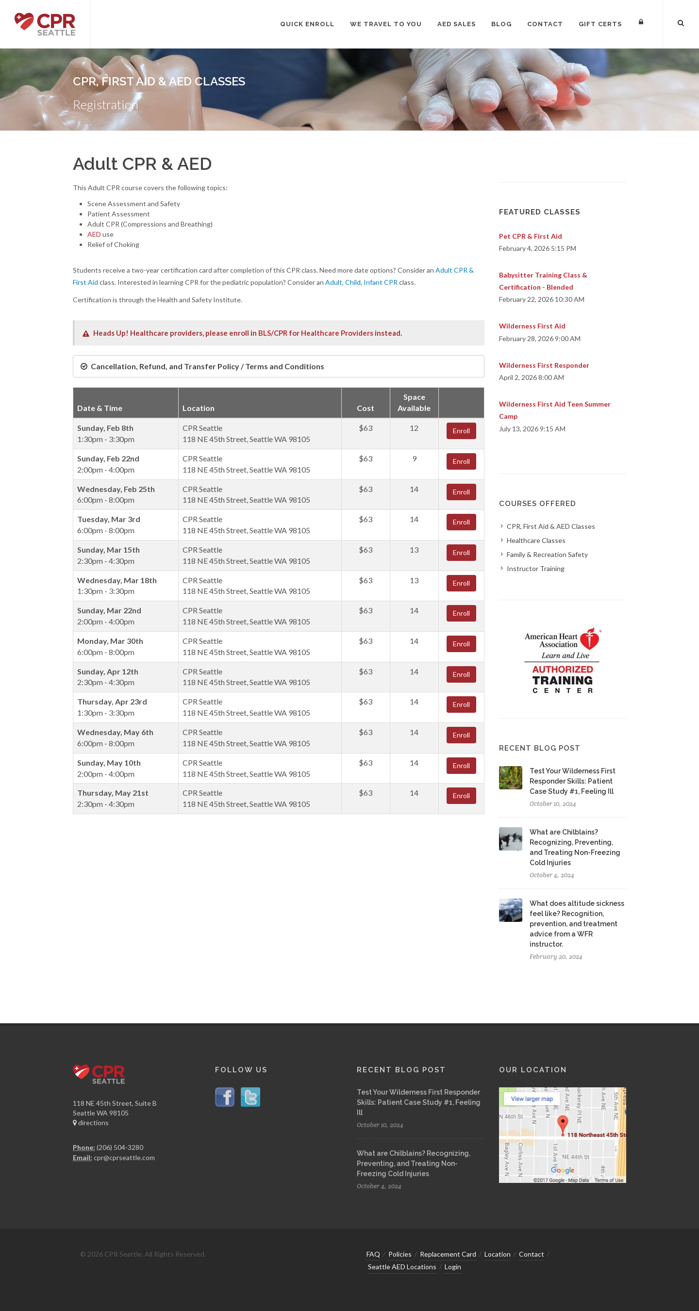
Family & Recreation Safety (547, 554)
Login (453, 1266)
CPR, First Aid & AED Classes (551, 526)
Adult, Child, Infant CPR (361, 282)
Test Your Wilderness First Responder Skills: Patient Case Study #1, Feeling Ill (573, 781)
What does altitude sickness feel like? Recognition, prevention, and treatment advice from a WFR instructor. (577, 924)
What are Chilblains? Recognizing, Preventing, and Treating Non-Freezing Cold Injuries (413, 1163)
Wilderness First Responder (544, 365)
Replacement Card (448, 1254)
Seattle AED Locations (402, 1266)
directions (91, 1122)
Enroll (461, 430)
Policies (400, 1254)
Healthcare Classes (536, 540)
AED (94, 234)
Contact (531, 1254)
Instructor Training (536, 568)
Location (497, 1254)
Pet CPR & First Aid (530, 236)
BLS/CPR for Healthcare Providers (315, 332)
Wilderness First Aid (532, 326)
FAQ (373, 1254)
